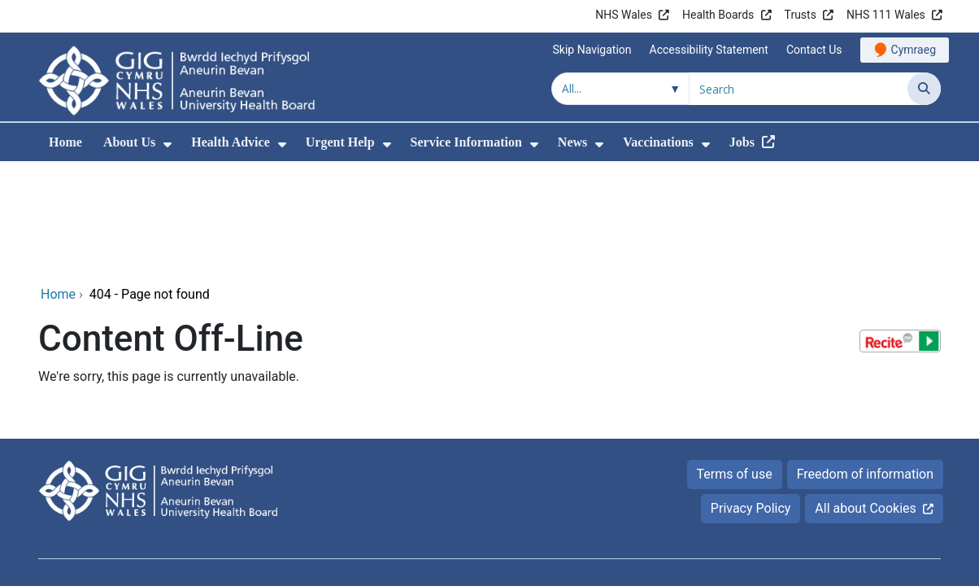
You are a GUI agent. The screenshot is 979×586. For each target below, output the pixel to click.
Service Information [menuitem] (466, 142)
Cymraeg (913, 49)
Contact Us (814, 49)
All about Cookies (865, 397)
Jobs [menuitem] (742, 142)
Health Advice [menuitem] (230, 142)
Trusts (800, 14)
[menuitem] (167, 144)
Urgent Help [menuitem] (340, 142)
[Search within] (620, 88)
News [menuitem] (572, 142)
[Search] (924, 88)
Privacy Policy (751, 397)
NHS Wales (623, 14)
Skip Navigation (592, 49)
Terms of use (734, 363)
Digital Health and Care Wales (838, 481)
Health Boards (718, 14)
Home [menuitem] (65, 142)
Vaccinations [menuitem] (658, 142)
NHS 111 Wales (885, 14)
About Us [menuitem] (129, 142)
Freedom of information (865, 363)
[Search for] (798, 88)
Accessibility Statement (709, 49)
